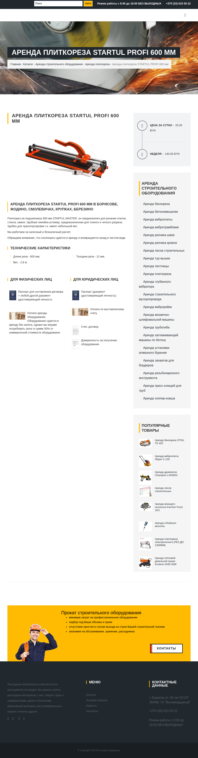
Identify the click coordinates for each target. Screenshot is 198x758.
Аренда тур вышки (156, 258)
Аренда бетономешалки (160, 211)
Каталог (91, 694)
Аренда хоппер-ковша (159, 398)
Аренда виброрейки (157, 307)
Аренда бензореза (156, 204)
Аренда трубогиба (156, 327)
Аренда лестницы (156, 266)
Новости (91, 705)
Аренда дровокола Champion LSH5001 (166, 474)
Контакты (92, 711)
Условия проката (96, 700)
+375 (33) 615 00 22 (178, 3)
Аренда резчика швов (159, 235)
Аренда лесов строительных (164, 250)
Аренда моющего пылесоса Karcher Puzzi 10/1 (169, 507)
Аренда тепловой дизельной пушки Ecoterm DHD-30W (166, 561)
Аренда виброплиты (157, 219)
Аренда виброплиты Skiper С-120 (167, 458)
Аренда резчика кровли (160, 242)
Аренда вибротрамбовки (161, 227)
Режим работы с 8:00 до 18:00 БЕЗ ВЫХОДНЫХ (129, 3)
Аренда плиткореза (157, 274)
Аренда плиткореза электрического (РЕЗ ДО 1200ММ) (169, 542)
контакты (166, 648)
